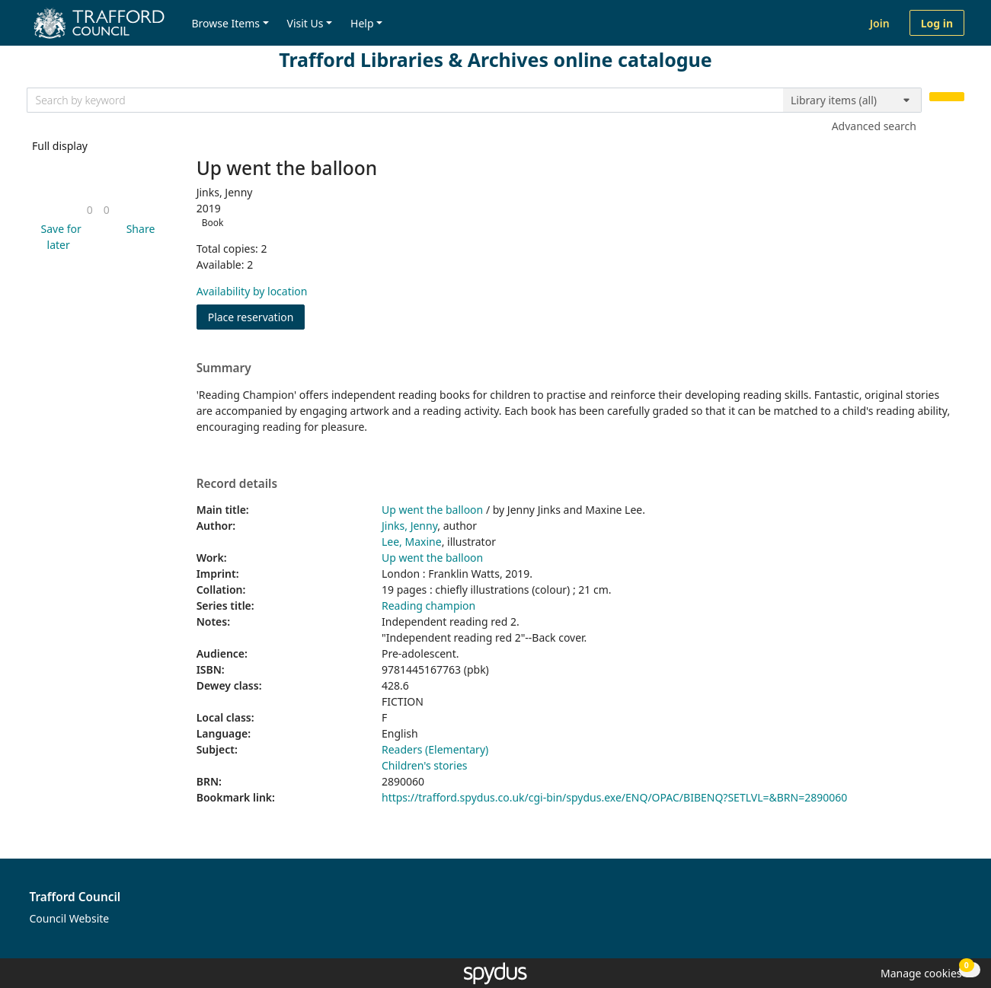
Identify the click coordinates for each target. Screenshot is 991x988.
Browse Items (225, 23)
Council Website (70, 918)
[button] (58, 237)
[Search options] (852, 100)
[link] (90, 209)
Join (880, 23)
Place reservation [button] (256, 316)
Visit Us (305, 23)
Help (362, 23)
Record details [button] (237, 484)
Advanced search (874, 126)
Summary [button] (224, 368)
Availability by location (252, 291)
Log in (937, 23)
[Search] (946, 97)
